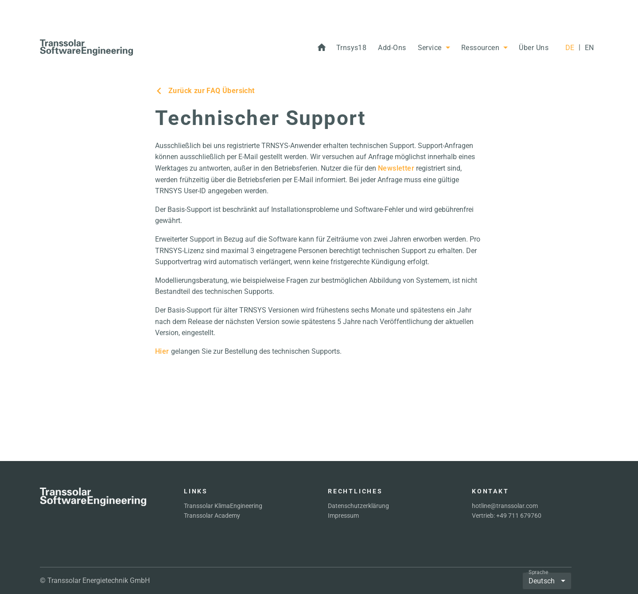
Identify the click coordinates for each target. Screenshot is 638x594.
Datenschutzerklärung (358, 505)
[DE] (570, 48)
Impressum (343, 515)
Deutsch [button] (542, 581)
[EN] (589, 48)
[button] (351, 48)
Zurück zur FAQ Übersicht (205, 91)
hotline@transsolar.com (505, 505)
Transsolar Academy (212, 515)
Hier (162, 351)
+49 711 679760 (518, 515)
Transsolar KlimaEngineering (223, 505)
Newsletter (396, 168)
